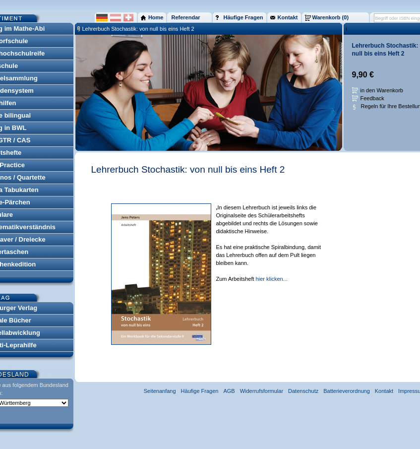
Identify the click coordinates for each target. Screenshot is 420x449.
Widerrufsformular (261, 391)
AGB (229, 391)
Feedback (372, 98)
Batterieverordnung (346, 391)
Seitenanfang (160, 391)
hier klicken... (272, 279)
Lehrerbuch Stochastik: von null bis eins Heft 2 (138, 29)
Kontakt (384, 391)
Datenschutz (303, 391)
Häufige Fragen (200, 391)
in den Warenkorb (381, 90)
